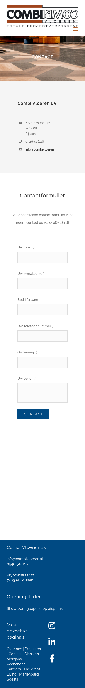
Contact (15, 654)
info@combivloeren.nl (41, 149)
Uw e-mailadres (30, 274)
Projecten (33, 649)
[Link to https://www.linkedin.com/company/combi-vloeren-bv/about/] (52, 642)
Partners (14, 669)
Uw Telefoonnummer (35, 326)
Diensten (31, 654)
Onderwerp (27, 352)
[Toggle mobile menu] (75, 29)
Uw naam (25, 247)
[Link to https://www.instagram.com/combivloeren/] (52, 626)
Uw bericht (26, 379)
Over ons (14, 649)
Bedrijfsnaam (27, 300)
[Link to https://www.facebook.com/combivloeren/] (52, 658)
